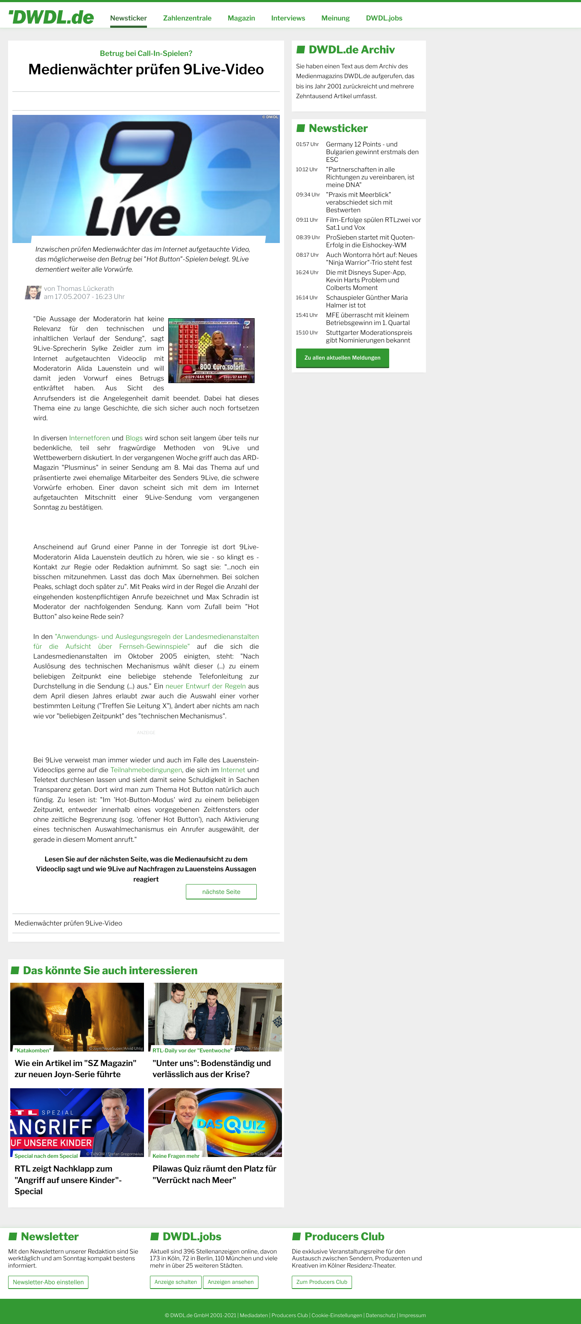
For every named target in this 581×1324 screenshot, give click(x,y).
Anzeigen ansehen (231, 1282)
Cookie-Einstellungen (336, 1315)
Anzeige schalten (176, 1282)
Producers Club (290, 1315)
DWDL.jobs (384, 18)
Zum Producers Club (321, 1282)
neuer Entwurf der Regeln (205, 686)
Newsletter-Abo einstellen (48, 1282)
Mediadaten (254, 1315)
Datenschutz (381, 1315)
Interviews (288, 18)
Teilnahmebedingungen (146, 770)
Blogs (134, 438)
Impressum (412, 1315)
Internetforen (89, 438)
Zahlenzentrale (187, 18)
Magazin (241, 18)
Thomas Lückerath (85, 288)
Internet (233, 770)
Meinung (335, 18)
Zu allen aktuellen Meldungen (343, 357)
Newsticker (128, 18)
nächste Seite (221, 892)
